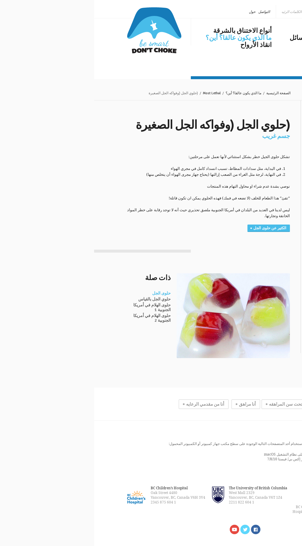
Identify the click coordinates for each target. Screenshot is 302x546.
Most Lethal (118, 93)
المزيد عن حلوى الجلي (247, 233)
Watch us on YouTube (140, 529)
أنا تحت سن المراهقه (194, 404)
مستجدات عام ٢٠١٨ (242, 52)
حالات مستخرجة (253, 263)
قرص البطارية (251, 186)
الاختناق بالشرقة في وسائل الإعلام (232, 41)
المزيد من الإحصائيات (248, 337)
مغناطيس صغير (250, 222)
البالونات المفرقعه (247, 204)
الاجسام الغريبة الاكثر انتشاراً (248, 242)
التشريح (261, 269)
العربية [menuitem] (252, 11)
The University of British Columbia (164, 487)
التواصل (170, 11)
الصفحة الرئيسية (184, 93)
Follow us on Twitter (151, 529)
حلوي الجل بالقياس (60, 299)
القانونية (240, 487)
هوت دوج (255, 170)
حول (158, 11)
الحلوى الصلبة (251, 192)
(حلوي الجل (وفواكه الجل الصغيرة (241, 162)
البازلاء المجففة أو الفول (243, 210)
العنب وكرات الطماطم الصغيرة (244, 178)
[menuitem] (254, 11)
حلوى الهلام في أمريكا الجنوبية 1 (58, 307)
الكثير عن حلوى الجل (175, 228)
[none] (254, 11)
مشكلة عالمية (250, 30)
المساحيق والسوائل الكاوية (240, 216)
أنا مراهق (153, 404)
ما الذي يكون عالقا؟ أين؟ (144, 37)
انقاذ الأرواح (162, 44)
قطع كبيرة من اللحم (246, 198)
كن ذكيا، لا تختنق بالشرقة (60, 30)
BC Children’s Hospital (75, 487)
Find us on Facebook (161, 529)
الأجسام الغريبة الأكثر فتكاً (244, 153)
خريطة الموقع (259, 487)
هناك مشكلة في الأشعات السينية (245, 254)
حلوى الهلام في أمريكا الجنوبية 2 (58, 318)
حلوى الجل (67, 293)
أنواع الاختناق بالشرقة (148, 30)
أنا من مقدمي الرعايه (111, 404)
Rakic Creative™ (223, 502)
